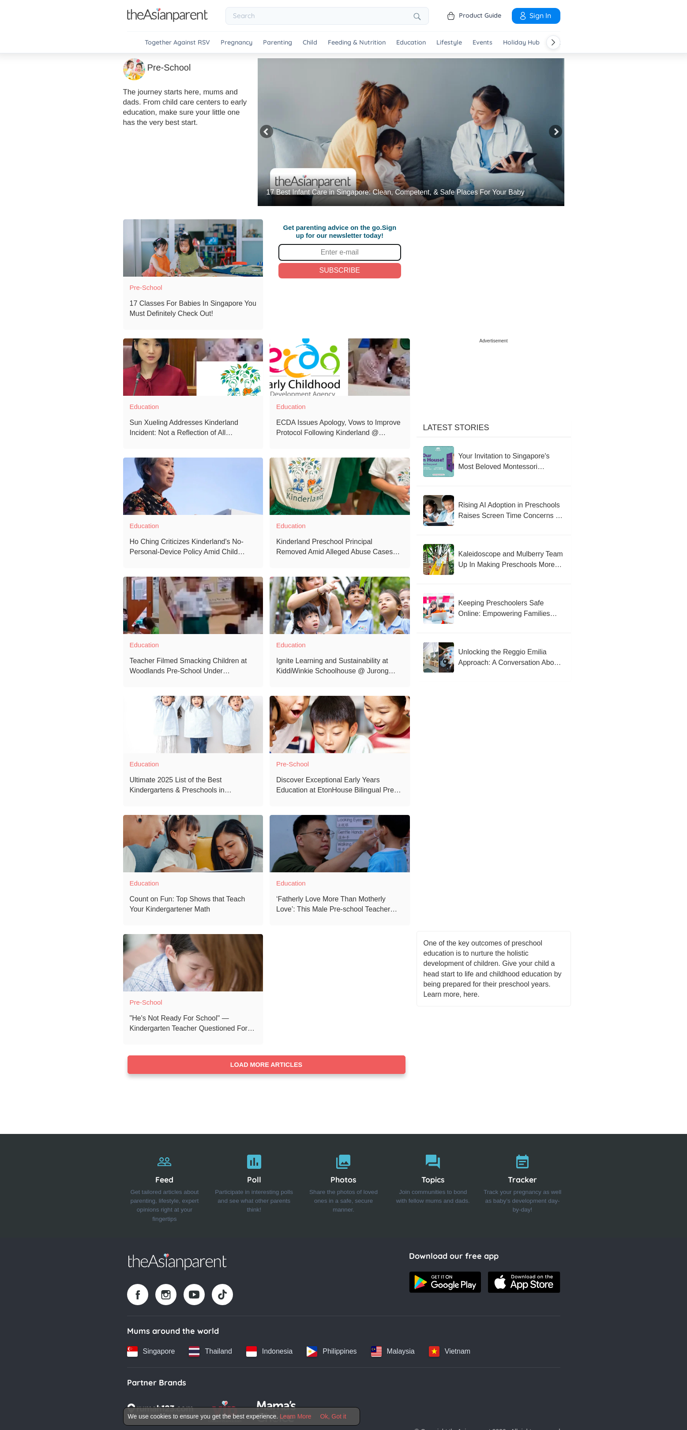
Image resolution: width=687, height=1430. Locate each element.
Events (482, 42)
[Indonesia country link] (269, 1351)
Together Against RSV (177, 42)
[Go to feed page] (167, 19)
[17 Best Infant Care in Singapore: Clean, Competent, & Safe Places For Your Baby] (411, 132)
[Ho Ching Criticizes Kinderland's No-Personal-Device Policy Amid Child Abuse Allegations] (193, 486)
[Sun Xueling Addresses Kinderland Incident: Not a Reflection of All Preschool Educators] (193, 367)
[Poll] (253, 1186)
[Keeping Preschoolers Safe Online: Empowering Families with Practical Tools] (493, 608)
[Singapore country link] (151, 1351)
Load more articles (266, 1064)
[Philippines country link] (332, 1351)
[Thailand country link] (210, 1351)
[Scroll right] (553, 42)
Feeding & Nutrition (357, 42)
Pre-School (146, 287)
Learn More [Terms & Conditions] (296, 1416)
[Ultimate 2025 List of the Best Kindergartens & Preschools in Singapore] (193, 724)
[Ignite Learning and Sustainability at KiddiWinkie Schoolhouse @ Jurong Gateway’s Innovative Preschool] (340, 605)
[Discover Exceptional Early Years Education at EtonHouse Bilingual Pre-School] (340, 724)
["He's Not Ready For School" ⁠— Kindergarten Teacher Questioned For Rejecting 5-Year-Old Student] (193, 962)
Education (411, 42)
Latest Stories (456, 427)
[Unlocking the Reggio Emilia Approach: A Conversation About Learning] (493, 657)
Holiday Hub (521, 42)
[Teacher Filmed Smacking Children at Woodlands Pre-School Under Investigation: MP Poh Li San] (193, 605)
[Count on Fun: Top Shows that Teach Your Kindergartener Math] (193, 843)
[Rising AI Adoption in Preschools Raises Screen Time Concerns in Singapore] (493, 510)
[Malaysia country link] (393, 1351)
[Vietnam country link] (449, 1351)
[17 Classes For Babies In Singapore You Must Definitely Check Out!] (193, 248)
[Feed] (164, 1186)
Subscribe (339, 270)
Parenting (277, 42)
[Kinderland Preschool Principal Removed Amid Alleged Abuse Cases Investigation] (340, 486)
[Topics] (433, 1186)
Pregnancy (236, 42)
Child (310, 42)
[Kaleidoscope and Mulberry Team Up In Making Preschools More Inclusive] (493, 559)
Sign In (534, 15)
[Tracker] (522, 1186)
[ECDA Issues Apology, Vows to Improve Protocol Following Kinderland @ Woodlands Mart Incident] (340, 367)
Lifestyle (449, 42)
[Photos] (343, 1186)
